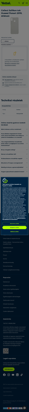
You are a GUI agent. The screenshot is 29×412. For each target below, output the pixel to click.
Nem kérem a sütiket (14, 223)
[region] (14, 206)
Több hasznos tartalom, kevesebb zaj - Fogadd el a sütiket (12, 185)
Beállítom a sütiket (14, 231)
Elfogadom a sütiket (14, 227)
